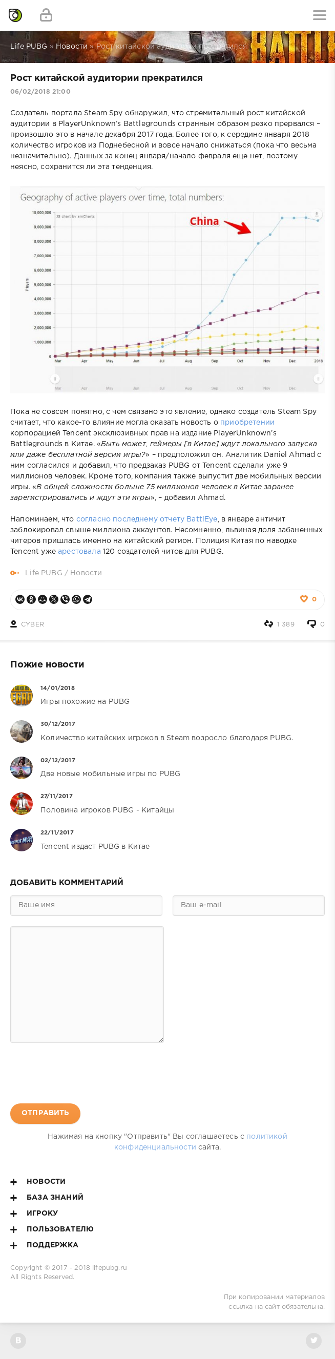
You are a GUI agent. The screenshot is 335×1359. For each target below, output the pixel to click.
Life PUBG (43, 573)
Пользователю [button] (52, 1229)
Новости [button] (38, 1182)
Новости (86, 573)
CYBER (32, 625)
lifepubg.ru (109, 1268)
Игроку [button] (34, 1213)
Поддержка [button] (44, 1245)
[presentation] (88, 1073)
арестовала (79, 552)
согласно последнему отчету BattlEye (147, 519)
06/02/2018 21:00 (40, 92)
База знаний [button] (46, 1198)
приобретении (247, 423)
